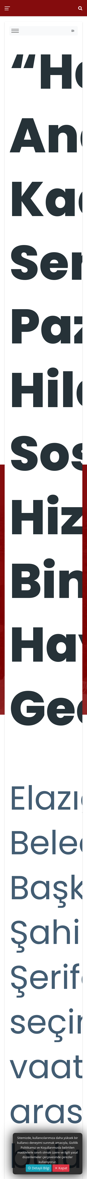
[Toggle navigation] (73, 30)
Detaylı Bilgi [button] (38, 1168)
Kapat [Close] (61, 1168)
